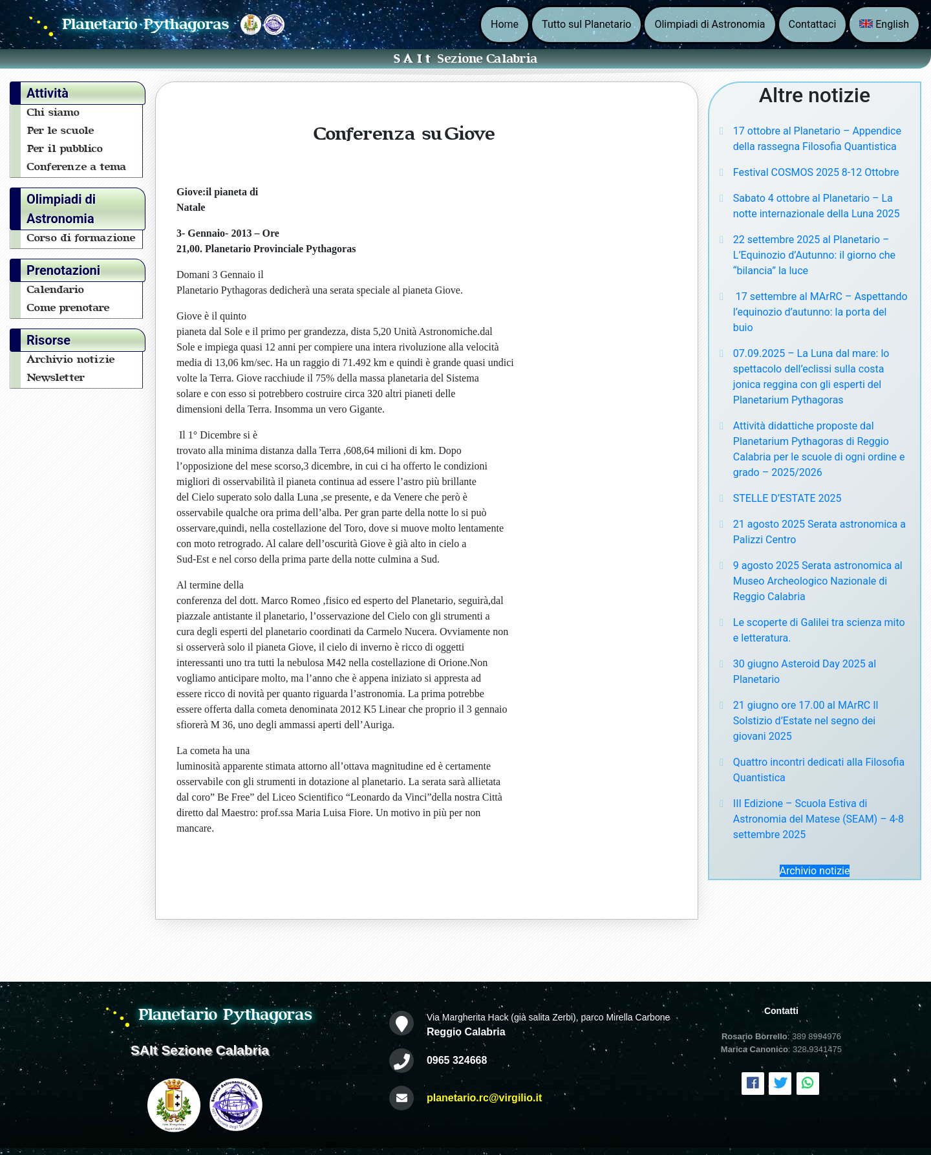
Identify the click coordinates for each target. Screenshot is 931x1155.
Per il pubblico (65, 149)
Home (505, 24)
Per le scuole (60, 131)
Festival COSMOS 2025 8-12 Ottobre (816, 172)
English (884, 24)
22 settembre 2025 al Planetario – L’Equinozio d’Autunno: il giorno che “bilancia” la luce (814, 255)
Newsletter (56, 378)
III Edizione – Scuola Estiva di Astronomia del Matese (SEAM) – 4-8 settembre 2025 (818, 819)
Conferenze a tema (77, 167)
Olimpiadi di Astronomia (709, 24)
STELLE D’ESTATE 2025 (787, 498)
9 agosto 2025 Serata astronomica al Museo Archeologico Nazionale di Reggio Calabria (818, 581)
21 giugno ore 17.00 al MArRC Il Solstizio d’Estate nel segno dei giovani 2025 (806, 720)
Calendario (56, 290)
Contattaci (813, 24)
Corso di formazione (81, 238)
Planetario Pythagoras (146, 24)
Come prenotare (68, 308)
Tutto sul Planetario (586, 24)
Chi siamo (53, 112)
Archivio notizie (71, 359)
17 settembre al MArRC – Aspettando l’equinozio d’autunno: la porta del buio (820, 312)
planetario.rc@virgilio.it (484, 1097)
